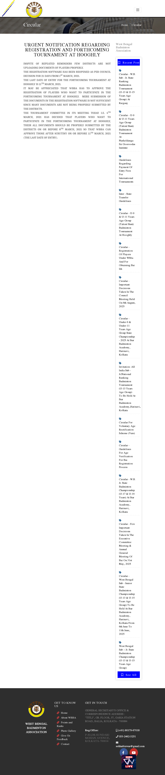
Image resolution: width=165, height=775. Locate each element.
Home (124, 25)
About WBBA (68, 707)
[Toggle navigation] (138, 9)
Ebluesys (108, 772)
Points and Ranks (64, 714)
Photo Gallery (68, 721)
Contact (65, 734)
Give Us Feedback (63, 727)
